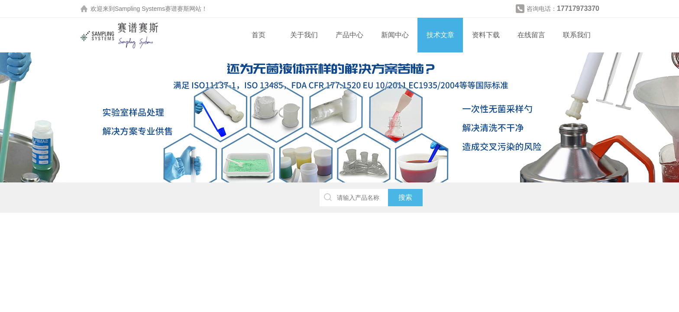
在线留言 (531, 35)
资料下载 (486, 35)
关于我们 (304, 35)
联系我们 (577, 35)
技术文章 (440, 35)
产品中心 (349, 35)
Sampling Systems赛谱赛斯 (152, 8)
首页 (258, 35)
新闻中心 (395, 35)
